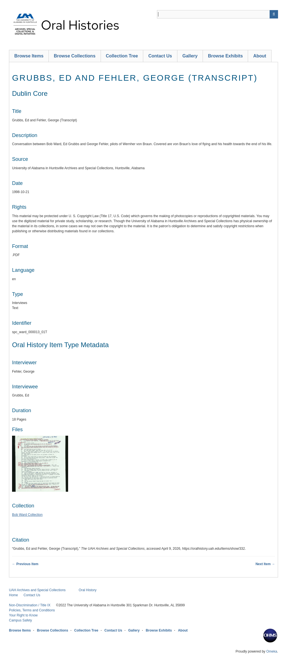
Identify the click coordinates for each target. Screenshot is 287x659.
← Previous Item (25, 564)
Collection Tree (122, 56)
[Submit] (274, 14)
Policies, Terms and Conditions (32, 610)
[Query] (217, 14)
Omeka (271, 651)
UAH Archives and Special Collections (37, 590)
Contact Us (160, 56)
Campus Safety (20, 620)
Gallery (190, 56)
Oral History (87, 590)
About (259, 56)
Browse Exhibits (225, 56)
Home (13, 595)
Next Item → (265, 564)
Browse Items (28, 56)
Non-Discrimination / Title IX (29, 605)
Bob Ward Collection (27, 515)
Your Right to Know (23, 615)
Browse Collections (74, 56)
